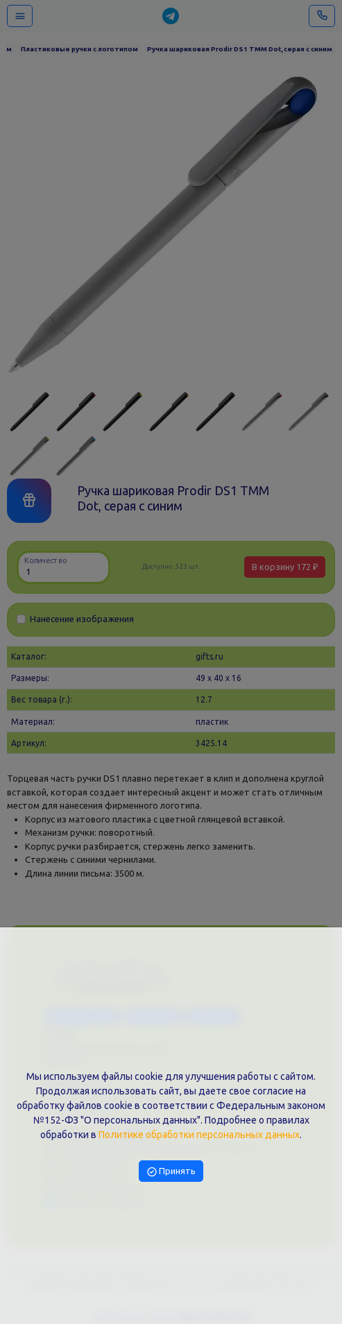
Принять (171, 1171)
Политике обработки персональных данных (199, 1134)
